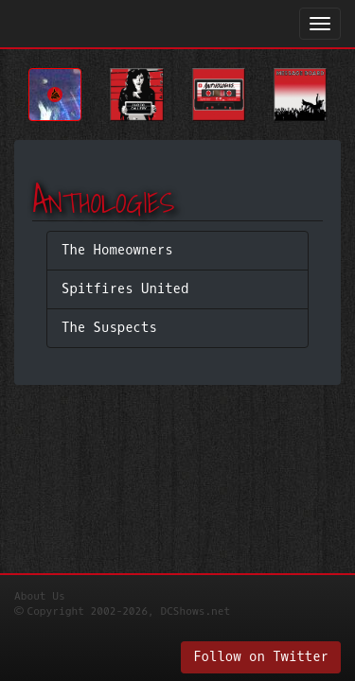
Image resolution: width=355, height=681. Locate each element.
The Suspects (109, 328)
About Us (39, 596)
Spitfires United (125, 289)
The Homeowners (117, 250)
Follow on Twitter (260, 657)
